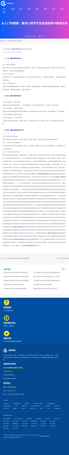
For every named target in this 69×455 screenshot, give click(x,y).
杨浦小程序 (6, 425)
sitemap (41, 408)
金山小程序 (24, 423)
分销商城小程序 (51, 403)
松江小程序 (15, 428)
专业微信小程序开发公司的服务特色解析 (15, 288)
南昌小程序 (52, 421)
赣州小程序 (43, 421)
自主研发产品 (32, 408)
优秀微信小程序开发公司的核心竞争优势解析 (16, 280)
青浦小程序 (15, 423)
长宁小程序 (43, 425)
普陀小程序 (24, 425)
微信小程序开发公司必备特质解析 (42, 284)
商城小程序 (24, 406)
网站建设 (47, 355)
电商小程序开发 (7, 406)
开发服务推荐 (57, 408)
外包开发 (23, 408)
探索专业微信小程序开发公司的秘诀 (14, 284)
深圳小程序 (15, 421)
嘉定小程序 (34, 423)
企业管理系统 (23, 357)
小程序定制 (47, 406)
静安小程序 (34, 425)
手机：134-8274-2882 (9, 387)
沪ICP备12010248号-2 (44, 436)
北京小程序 (24, 421)
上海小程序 (57, 418)
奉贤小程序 (6, 423)
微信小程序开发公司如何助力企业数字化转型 (16, 276)
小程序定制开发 (16, 403)
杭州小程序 (6, 421)
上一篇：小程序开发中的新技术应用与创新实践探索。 (15, 258)
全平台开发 (6, 408)
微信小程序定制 (18, 418)
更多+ (63, 269)
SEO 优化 (34, 357)
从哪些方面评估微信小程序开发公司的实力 (45, 288)
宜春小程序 (34, 421)
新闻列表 (13, 41)
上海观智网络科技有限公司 (14, 437)
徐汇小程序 (52, 425)
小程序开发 (30, 355)
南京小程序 (47, 418)
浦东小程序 (6, 428)
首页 (9, 41)
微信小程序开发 (16, 49)
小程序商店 (27, 403)
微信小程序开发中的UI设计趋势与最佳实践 (15, 272)
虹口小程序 (15, 425)
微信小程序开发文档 (38, 403)
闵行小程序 (52, 423)
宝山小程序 (43, 423)
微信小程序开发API (36, 406)
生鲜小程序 (56, 406)
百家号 (16, 406)
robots (48, 408)
